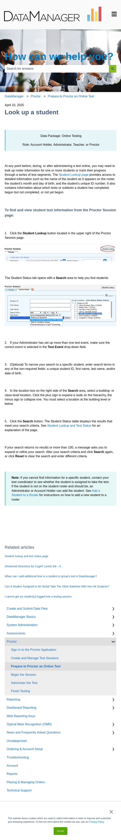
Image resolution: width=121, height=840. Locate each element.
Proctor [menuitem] (12, 641)
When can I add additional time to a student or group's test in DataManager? (51, 576)
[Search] (112, 68)
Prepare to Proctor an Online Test (71, 96)
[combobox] (57, 68)
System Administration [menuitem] (22, 625)
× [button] (111, 811)
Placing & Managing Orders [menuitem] (26, 782)
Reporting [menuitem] (13, 699)
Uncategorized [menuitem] (17, 740)
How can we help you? (59, 56)
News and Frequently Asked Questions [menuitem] (33, 732)
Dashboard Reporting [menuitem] (21, 707)
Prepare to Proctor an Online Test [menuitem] (35, 666)
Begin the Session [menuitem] (23, 674)
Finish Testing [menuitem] (20, 691)
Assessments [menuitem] (16, 633)
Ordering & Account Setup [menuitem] (25, 749)
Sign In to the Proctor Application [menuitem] (33, 649)
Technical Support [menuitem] (19, 790)
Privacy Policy (96, 821)
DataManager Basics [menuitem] (21, 616)
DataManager (14, 96)
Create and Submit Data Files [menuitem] (27, 608)
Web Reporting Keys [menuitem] (21, 716)
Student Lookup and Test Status (69, 425)
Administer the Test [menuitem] (24, 683)
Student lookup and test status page (26, 556)
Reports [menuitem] (12, 773)
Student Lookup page (73, 174)
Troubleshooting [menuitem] (18, 757)
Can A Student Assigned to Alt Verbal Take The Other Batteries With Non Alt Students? (57, 586)
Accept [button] (60, 831)
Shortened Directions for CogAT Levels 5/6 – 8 (33, 566)
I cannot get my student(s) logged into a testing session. (38, 596)
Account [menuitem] (12, 765)
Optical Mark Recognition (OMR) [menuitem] (29, 724)
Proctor (36, 96)
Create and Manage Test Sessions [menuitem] (35, 658)
